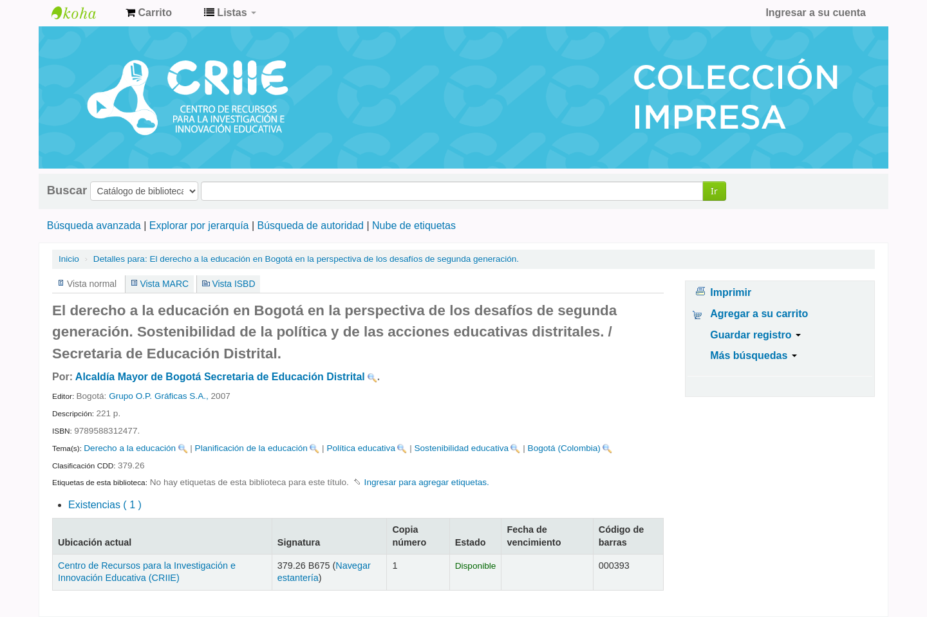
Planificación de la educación (251, 448)
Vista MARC (164, 284)
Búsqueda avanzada (94, 225)
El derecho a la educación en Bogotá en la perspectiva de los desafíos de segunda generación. (306, 259)
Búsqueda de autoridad (311, 225)
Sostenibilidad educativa (461, 448)
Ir (714, 191)
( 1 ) (105, 504)
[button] (149, 13)
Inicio (69, 259)
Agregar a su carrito (759, 313)
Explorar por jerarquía (199, 225)
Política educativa (360, 448)
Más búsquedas (753, 355)
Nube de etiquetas (414, 225)
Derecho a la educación (130, 448)
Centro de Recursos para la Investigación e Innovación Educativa (84, 13)
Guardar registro (755, 334)
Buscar (67, 190)
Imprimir (730, 292)
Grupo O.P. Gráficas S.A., (159, 396)
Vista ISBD (233, 284)
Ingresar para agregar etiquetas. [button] (426, 482)
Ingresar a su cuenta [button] (815, 12)
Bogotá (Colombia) (564, 448)
